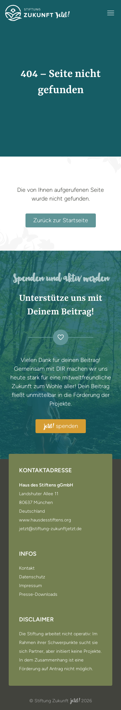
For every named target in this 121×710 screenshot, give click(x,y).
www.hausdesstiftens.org (45, 520)
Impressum (30, 585)
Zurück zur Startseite (60, 220)
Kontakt (27, 568)
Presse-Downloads (38, 594)
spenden (60, 426)
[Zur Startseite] (37, 13)
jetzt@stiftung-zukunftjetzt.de (50, 528)
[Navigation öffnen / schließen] (111, 13)
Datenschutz (32, 577)
